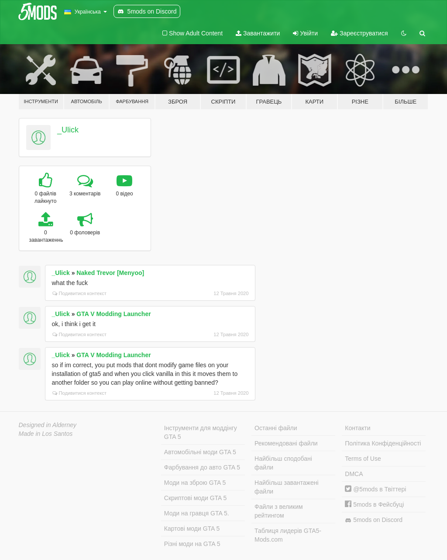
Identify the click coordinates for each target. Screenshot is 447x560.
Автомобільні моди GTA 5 (200, 452)
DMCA (354, 473)
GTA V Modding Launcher (113, 313)
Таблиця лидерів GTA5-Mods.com (287, 535)
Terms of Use (363, 458)
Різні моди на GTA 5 (192, 543)
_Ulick (68, 129)
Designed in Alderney (48, 424)
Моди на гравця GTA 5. (196, 513)
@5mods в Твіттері (375, 489)
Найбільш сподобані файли (283, 463)
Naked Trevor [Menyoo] (110, 272)
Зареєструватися (359, 33)
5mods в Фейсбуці (374, 504)
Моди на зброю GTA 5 (195, 482)
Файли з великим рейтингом (278, 511)
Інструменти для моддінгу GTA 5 (200, 432)
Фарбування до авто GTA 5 (202, 467)
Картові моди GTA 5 (192, 528)
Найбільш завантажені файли (286, 487)
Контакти (357, 427)
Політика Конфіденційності (383, 443)
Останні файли (275, 427)
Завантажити (258, 33)
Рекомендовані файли (286, 443)
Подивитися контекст (79, 293)
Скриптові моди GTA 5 (195, 497)
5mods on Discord (373, 520)
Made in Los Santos (46, 433)
